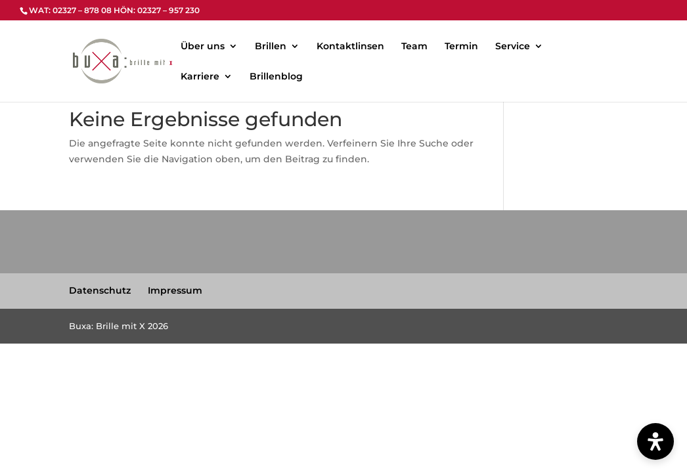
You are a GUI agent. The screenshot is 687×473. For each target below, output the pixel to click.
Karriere (200, 77)
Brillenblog (276, 77)
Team (414, 46)
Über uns (203, 46)
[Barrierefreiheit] (655, 441)
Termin (461, 46)
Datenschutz (100, 290)
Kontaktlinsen (350, 46)
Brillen (270, 46)
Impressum (175, 290)
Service (512, 46)
